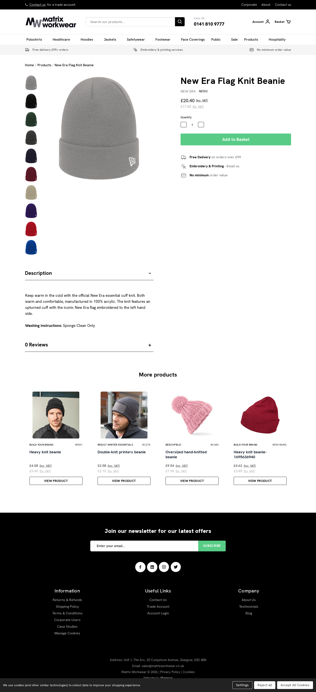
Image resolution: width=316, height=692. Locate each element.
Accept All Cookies (295, 685)
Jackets (112, 39)
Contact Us (158, 606)
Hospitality (279, 39)
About (265, 5)
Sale (234, 39)
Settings (242, 685)
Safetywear (138, 39)
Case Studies (67, 633)
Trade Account (158, 613)
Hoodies (89, 39)
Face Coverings (193, 39)
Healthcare (63, 39)
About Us (249, 606)
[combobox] (130, 21)
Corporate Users (67, 626)
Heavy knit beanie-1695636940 (250, 461)
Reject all (265, 685)
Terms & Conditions (67, 619)
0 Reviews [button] (36, 344)
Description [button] (38, 273)
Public (218, 39)
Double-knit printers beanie (122, 458)
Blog (248, 619)
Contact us (37, 5)
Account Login (158, 619)
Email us (233, 166)
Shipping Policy (67, 613)
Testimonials (248, 613)
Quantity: (186, 117)
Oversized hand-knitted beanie (186, 461)
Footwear (165, 39)
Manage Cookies (67, 639)
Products (253, 39)
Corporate (249, 5)
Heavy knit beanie (45, 458)
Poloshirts (36, 39)
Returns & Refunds (67, 606)
